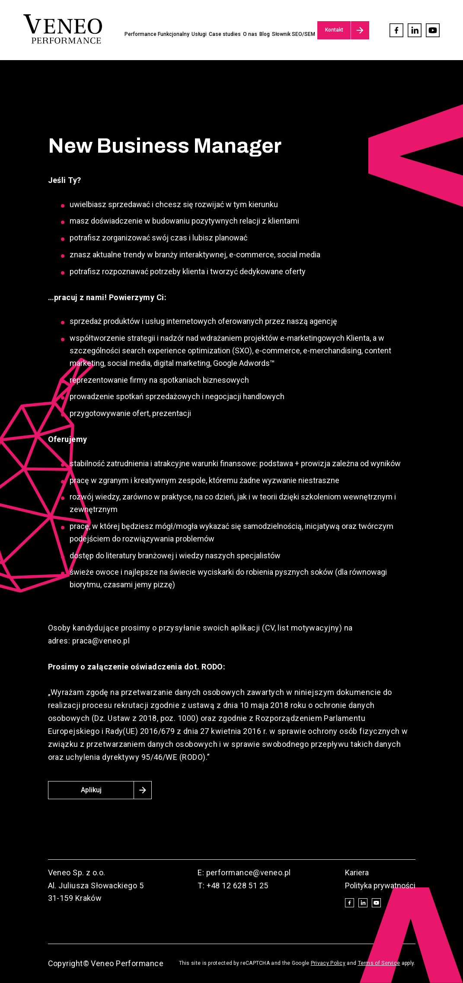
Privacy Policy (328, 963)
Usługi (199, 34)
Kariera (357, 872)
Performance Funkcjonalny (157, 34)
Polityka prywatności (380, 885)
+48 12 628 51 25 (237, 885)
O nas (250, 34)
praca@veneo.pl (100, 640)
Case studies (225, 34)
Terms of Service (379, 963)
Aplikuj (91, 790)
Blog (264, 34)
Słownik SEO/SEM (293, 34)
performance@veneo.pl (248, 872)
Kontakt (334, 30)
